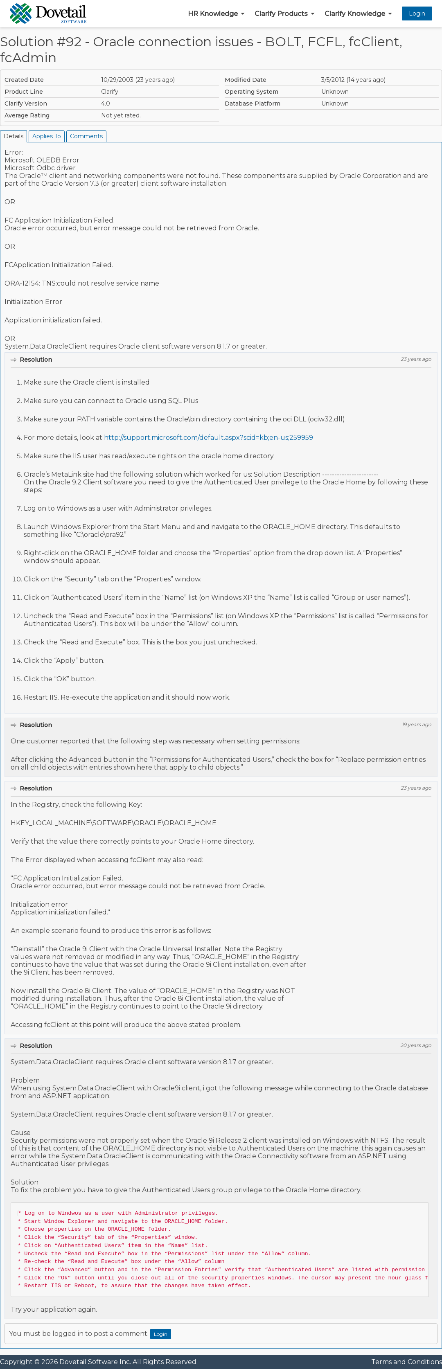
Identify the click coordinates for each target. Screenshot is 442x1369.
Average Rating (27, 115)
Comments (86, 136)
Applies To (46, 136)
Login (417, 13)
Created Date (24, 79)
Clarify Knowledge (355, 14)
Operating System (251, 91)
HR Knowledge (213, 14)
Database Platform (252, 103)
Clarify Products (281, 14)
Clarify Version (26, 103)
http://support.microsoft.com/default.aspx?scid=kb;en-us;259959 (208, 437)
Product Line (24, 91)
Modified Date (245, 79)
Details (13, 136)
